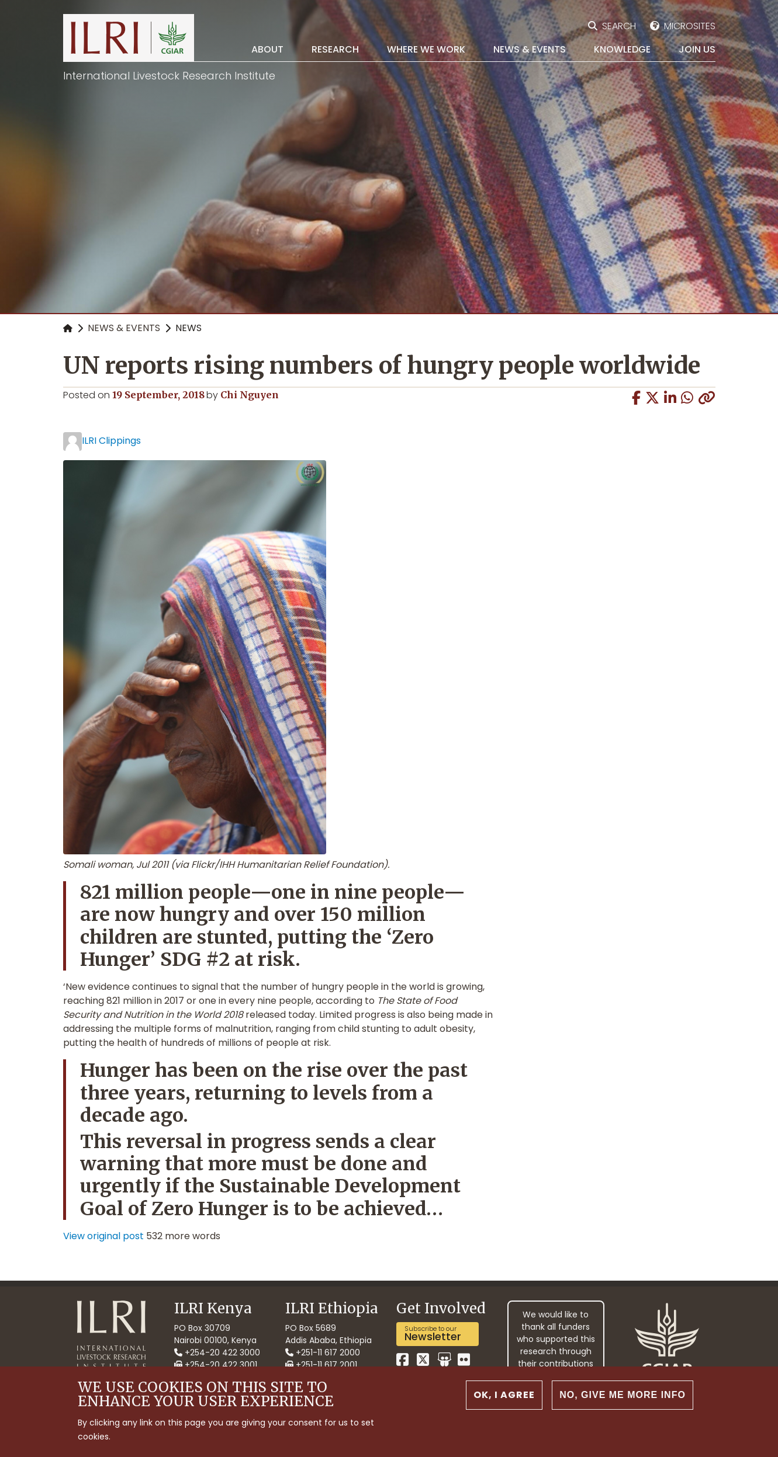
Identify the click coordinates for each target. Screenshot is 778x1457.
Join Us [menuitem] (697, 49)
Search (619, 26)
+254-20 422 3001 (215, 1365)
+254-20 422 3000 (217, 1352)
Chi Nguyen (249, 395)
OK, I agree (504, 1403)
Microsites (689, 26)
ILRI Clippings (111, 440)
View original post (103, 1236)
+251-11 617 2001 (321, 1365)
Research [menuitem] (335, 49)
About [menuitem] (267, 49)
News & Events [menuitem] (529, 49)
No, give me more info (622, 1404)
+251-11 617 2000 (322, 1352)
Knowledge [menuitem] (622, 49)
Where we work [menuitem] (426, 49)
